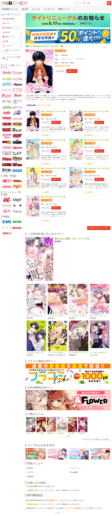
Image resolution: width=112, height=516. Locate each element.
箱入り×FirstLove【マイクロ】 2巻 (96, 115)
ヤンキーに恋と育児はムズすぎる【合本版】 (57, 356)
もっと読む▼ (45, 138)
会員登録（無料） (33, 494)
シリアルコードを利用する (13, 58)
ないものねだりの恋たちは (78, 319)
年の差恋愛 (74, 476)
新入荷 (25, 9)
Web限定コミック (10, 9)
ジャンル (36, 9)
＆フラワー (80, 59)
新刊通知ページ (54, 504)
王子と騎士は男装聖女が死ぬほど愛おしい (99, 356)
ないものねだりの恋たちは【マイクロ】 (57, 319)
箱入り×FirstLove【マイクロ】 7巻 (53, 200)
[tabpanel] (31, 429)
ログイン (52, 494)
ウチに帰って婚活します (35, 356)
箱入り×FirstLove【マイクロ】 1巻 (53, 115)
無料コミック (64, 9)
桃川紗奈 (65, 55)
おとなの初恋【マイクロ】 (78, 356)
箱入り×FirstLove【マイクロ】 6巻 (96, 172)
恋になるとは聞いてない (35, 319)
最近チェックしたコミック (13, 51)
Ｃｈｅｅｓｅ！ (67, 59)
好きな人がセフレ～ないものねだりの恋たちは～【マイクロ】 (99, 319)
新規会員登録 (9, 19)
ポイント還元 (61, 50)
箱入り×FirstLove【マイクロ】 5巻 (53, 172)
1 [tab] (68, 439)
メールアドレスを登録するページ (75, 512)
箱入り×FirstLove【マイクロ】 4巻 (96, 143)
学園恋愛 (30, 480)
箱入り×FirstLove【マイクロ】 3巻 (53, 143)
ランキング (49, 9)
